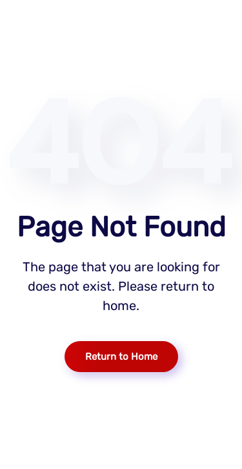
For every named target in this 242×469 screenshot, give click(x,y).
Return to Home (121, 356)
